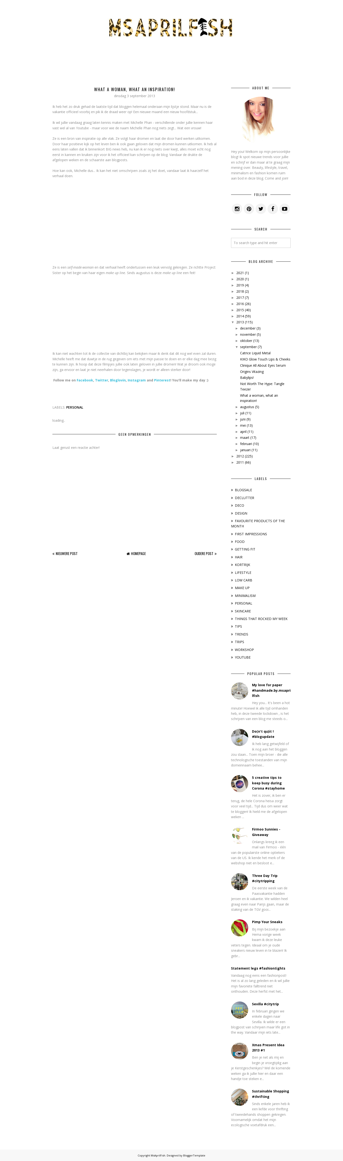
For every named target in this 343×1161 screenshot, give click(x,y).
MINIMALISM (245, 595)
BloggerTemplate (194, 1155)
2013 (240, 322)
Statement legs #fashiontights (258, 968)
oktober (246, 340)
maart (244, 437)
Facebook (85, 380)
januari (245, 450)
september (248, 347)
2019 (240, 285)
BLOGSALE (243, 490)
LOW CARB (243, 580)
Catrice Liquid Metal (255, 353)
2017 (240, 297)
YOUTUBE (243, 657)
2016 (240, 303)
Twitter (101, 380)
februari (246, 443)
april (243, 431)
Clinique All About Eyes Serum (263, 365)
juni (243, 419)
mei (243, 425)
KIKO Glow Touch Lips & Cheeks (265, 359)
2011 (240, 462)
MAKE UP (242, 588)
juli (242, 413)
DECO (239, 505)
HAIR (238, 557)
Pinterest (162, 380)
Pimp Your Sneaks (267, 922)
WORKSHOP (244, 649)
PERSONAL (74, 407)
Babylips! (247, 377)
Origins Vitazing (252, 371)
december (248, 328)
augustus (247, 407)
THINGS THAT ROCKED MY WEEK (261, 618)
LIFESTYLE (243, 572)
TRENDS (241, 634)
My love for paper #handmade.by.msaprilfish (271, 690)
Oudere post (204, 553)
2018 (240, 291)
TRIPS (239, 642)
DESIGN (241, 513)
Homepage (138, 553)
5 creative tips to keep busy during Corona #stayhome (268, 783)
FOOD (240, 541)
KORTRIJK (242, 564)
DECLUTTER (244, 497)
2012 (240, 456)
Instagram (137, 380)
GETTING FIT (245, 549)
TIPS (238, 626)
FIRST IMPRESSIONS (251, 534)
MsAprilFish (158, 1155)
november (248, 334)
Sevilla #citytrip (265, 1004)
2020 (240, 279)
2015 (240, 310)
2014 (240, 316)
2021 (240, 272)
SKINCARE (243, 611)
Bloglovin (118, 380)
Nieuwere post (67, 553)
